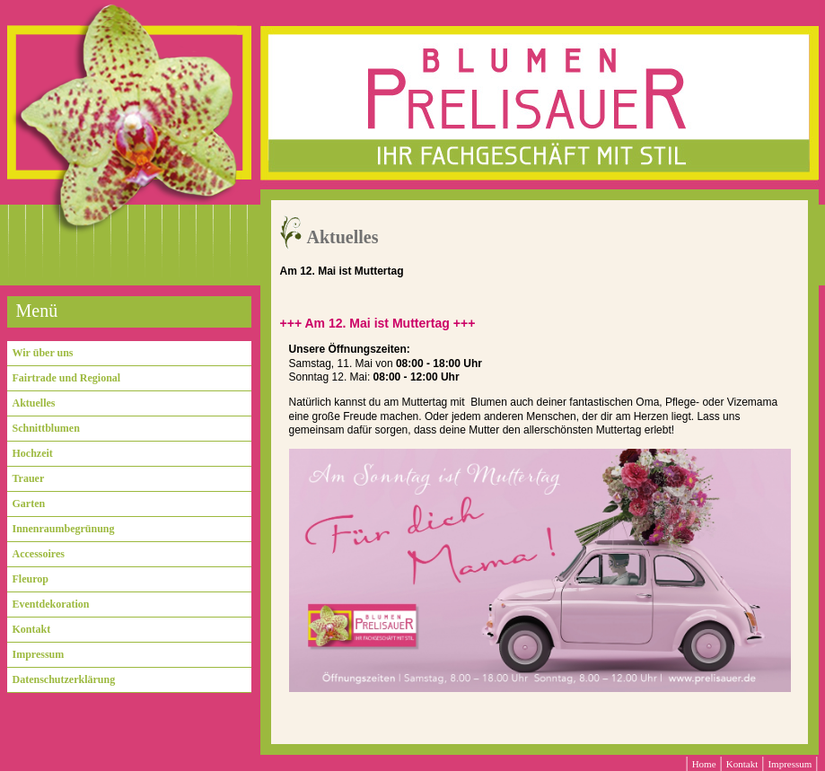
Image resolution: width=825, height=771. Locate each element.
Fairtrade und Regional (67, 378)
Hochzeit (33, 453)
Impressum (39, 654)
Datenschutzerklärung (64, 679)
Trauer (29, 478)
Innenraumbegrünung (64, 528)
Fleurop (30, 579)
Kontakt (32, 629)
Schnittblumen (46, 428)
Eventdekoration (51, 604)
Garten (29, 503)
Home (704, 763)
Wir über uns (43, 352)
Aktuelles (34, 403)
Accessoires (39, 554)
